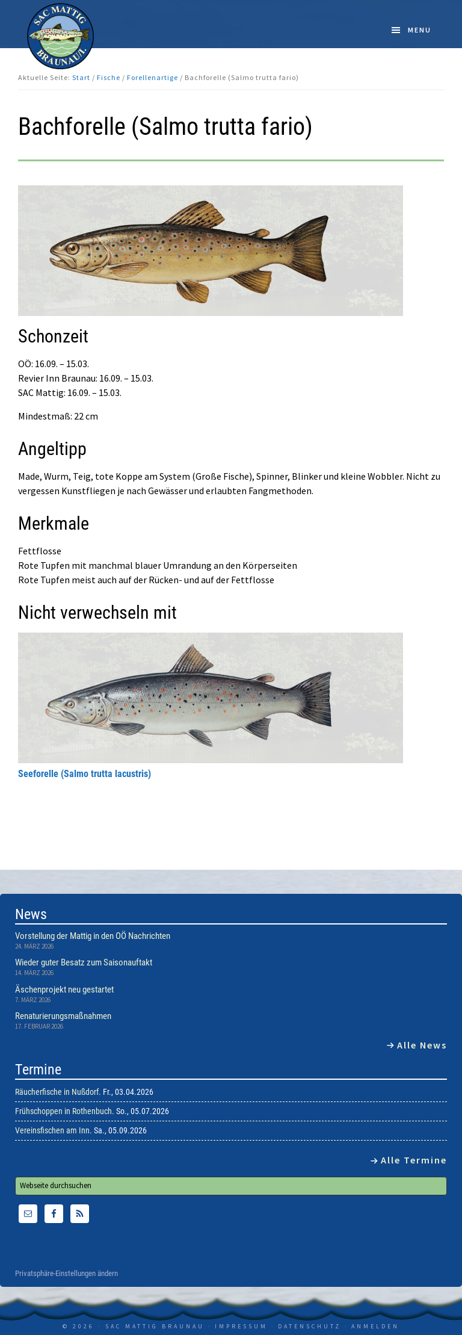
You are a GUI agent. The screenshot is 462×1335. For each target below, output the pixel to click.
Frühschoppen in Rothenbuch (63, 1111)
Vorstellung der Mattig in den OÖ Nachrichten (92, 936)
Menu (419, 29)
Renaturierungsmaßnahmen (63, 1016)
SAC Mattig (61, 36)
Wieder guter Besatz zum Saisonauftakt (83, 962)
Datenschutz (309, 1326)
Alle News (422, 1045)
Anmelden (375, 1326)
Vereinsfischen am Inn (52, 1130)
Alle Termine (414, 1160)
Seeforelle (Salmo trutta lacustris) (84, 773)
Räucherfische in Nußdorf (57, 1092)
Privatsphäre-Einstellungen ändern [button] (66, 1273)
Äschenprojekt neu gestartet (64, 989)
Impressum (241, 1326)
